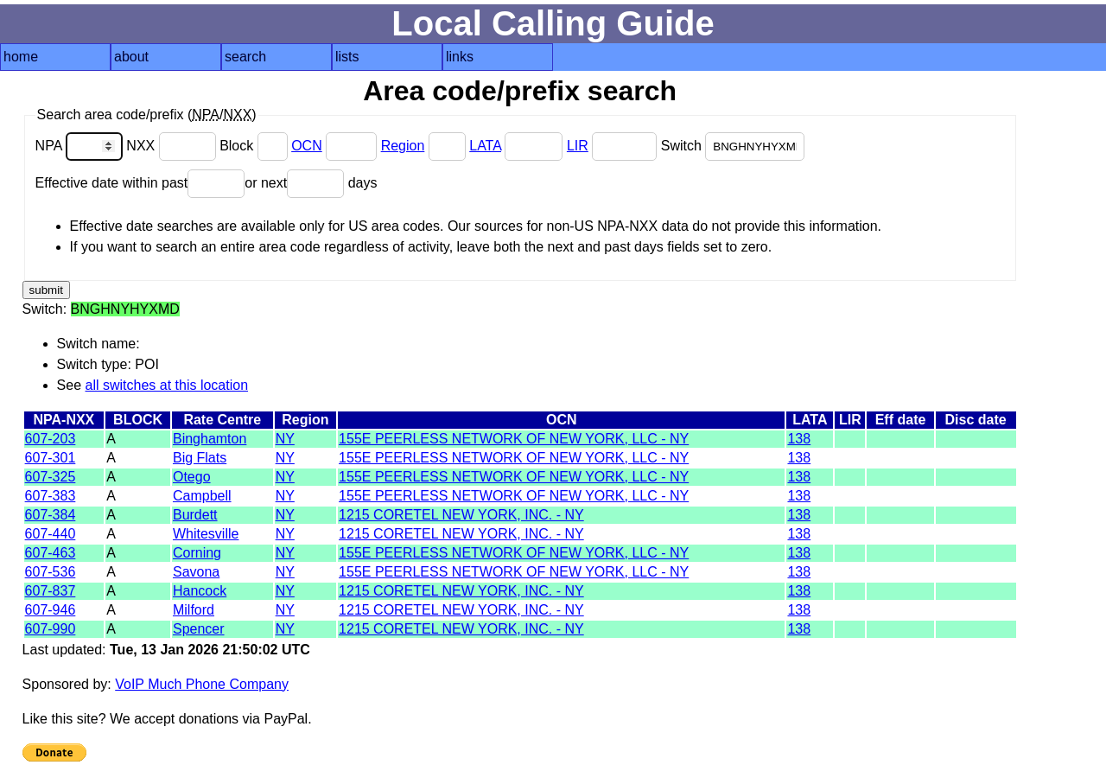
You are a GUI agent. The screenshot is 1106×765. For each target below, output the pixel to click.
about (131, 56)
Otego (192, 476)
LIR (577, 145)
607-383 (50, 495)
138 (798, 438)
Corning (197, 552)
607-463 (50, 552)
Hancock (199, 590)
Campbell (202, 495)
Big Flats (199, 457)
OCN (306, 145)
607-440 (50, 533)
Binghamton (209, 438)
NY (285, 438)
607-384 (50, 514)
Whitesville (205, 533)
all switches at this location (167, 385)
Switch (733, 145)
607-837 (50, 590)
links (460, 56)
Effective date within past (140, 182)
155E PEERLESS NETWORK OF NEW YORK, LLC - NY (514, 438)
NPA (81, 145)
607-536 (50, 571)
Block (255, 145)
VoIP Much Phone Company (202, 684)
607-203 (50, 438)
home (20, 56)
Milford (193, 609)
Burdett (195, 514)
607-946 (50, 609)
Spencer (199, 629)
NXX (172, 145)
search (245, 56)
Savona (196, 571)
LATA (485, 145)
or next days (311, 182)
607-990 (50, 629)
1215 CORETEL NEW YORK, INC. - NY (461, 514)
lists (347, 56)
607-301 (50, 457)
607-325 (50, 476)
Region (403, 145)
